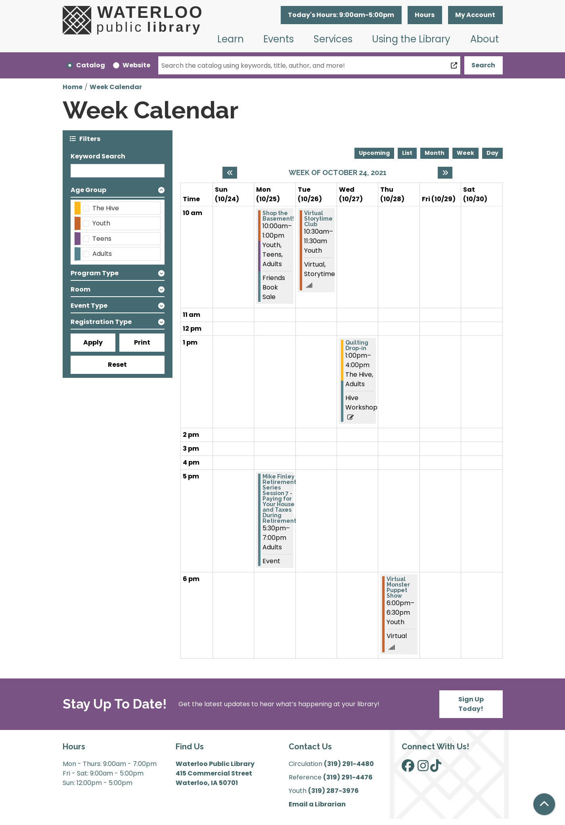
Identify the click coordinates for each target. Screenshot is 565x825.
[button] (341, 15)
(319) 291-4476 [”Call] (348, 777)
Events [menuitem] (278, 39)
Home (72, 86)
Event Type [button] (89, 305)
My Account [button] (475, 14)
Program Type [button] (95, 273)
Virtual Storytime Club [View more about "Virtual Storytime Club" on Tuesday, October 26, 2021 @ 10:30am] (318, 218)
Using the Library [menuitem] (411, 39)
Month (434, 153)
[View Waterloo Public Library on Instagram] (423, 768)
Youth (101, 223)
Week (465, 153)
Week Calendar (116, 86)
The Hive (105, 208)
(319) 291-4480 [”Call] (349, 763)
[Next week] (445, 173)
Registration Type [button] (101, 321)
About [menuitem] (484, 39)
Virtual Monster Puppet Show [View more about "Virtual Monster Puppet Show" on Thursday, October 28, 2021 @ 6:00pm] (398, 587)
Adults (102, 253)
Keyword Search (98, 156)
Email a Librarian (317, 804)
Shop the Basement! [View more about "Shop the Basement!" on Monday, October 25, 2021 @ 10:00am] (278, 215)
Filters (90, 138)
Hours (425, 14)
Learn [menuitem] (230, 39)
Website (136, 65)
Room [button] (80, 289)
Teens (101, 238)
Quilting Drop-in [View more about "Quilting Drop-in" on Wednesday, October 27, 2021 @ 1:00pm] (356, 345)
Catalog (90, 65)
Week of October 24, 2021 (338, 172)
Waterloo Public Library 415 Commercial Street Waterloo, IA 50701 (215, 773)
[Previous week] (229, 173)
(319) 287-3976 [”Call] (333, 790)
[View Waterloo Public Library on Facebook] (408, 768)
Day (492, 153)
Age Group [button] (88, 189)
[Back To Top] (544, 804)
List (407, 153)
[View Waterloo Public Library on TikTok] (435, 768)
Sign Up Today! (471, 704)
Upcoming (374, 153)
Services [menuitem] (333, 39)
